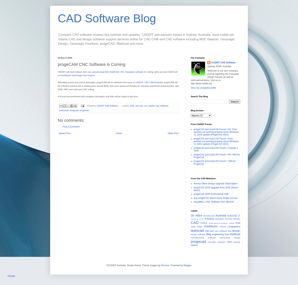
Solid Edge (196, 226)
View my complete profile (203, 88)
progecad (74, 110)
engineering (218, 234)
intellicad (164, 106)
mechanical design (230, 237)
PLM (237, 223)
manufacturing (197, 237)
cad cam (139, 106)
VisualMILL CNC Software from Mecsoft (214, 202)
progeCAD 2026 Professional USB (211, 194)
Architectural (209, 216)
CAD (132, 106)
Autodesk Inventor (223, 219)
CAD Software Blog (107, 18)
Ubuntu (223, 226)
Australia (221, 215)
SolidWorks (211, 226)
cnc (145, 106)
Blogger (187, 265)
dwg (208, 234)
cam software (221, 231)
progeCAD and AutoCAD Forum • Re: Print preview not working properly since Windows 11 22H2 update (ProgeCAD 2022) (216, 132)
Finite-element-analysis (218, 223)
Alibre (198, 215)
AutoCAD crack (197, 219)
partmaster (64, 110)
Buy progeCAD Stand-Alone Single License (216, 198)
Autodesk (209, 218)
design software (198, 234)
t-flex (229, 242)
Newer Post (65, 133)
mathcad (212, 237)
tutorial (194, 245)
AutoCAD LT (233, 215)
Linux (231, 223)
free (227, 234)
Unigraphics (234, 226)
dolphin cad (153, 106)
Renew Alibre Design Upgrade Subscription (215, 183)
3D (192, 215)
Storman (165, 265)
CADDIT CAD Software (223, 62)
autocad (197, 230)
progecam (84, 110)
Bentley (236, 219)
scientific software (216, 242)
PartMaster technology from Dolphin (78, 75)
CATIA (204, 223)
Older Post (173, 133)
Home (119, 133)
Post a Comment (71, 126)
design (236, 230)
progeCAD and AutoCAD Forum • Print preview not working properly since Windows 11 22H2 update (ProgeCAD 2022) (216, 141)
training (237, 242)
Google (11, 276)
